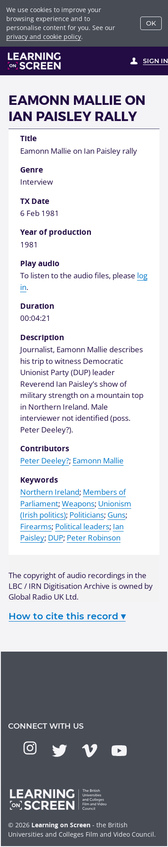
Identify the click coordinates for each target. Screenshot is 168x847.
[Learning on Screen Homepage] (34, 61)
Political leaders (82, 526)
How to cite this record (67, 616)
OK (151, 23)
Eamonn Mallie (98, 460)
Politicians (86, 515)
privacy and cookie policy (43, 36)
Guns (116, 515)
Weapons (78, 503)
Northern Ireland (49, 492)
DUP (55, 537)
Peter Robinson (94, 537)
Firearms (36, 526)
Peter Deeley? (44, 460)
